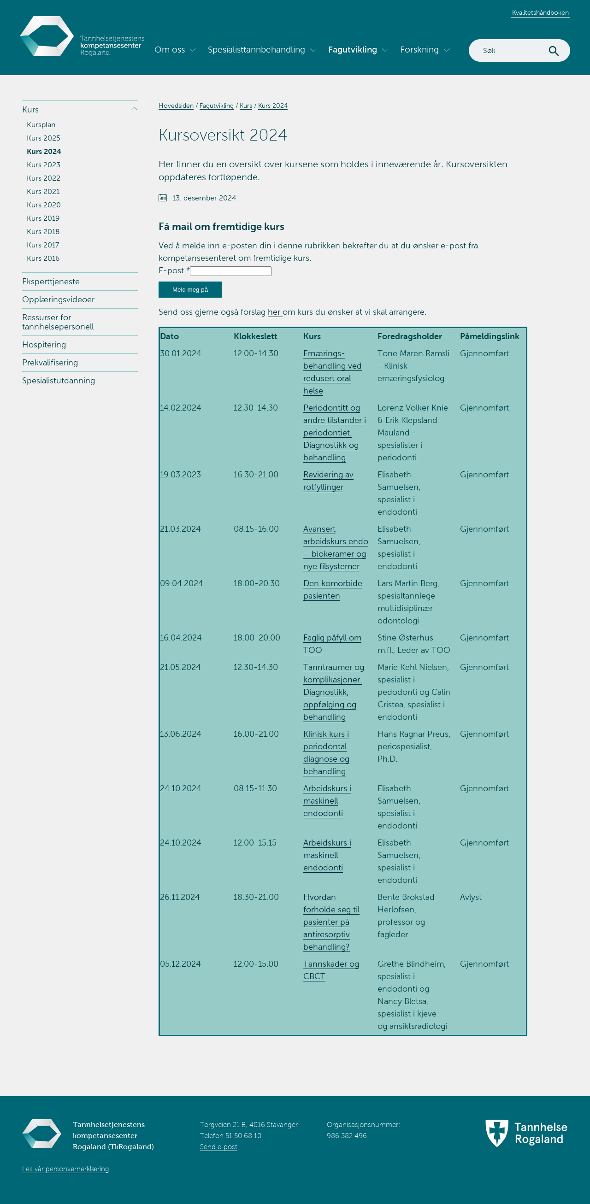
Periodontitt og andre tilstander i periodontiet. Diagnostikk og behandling (334, 432)
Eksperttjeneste (51, 281)
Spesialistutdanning (58, 380)
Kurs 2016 (43, 258)
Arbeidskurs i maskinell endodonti (327, 801)
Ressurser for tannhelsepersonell (58, 322)
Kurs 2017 (43, 245)
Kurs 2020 (44, 205)
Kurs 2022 (43, 178)
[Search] (519, 50)
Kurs (30, 109)
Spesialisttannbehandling (256, 49)
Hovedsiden (176, 105)
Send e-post (218, 1147)
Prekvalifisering (50, 362)
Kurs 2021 (43, 191)
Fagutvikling (352, 49)
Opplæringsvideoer (58, 299)
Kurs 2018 (43, 231)
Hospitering (44, 344)
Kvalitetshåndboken (540, 12)
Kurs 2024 (44, 151)
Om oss (169, 49)
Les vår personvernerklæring (65, 1169)
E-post (174, 270)
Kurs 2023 (43, 165)
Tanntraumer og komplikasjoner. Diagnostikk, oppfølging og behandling (333, 692)
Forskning (419, 49)
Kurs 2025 (43, 138)
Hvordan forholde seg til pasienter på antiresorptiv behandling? (331, 922)
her (275, 312)
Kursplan (41, 125)
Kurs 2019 (43, 218)
